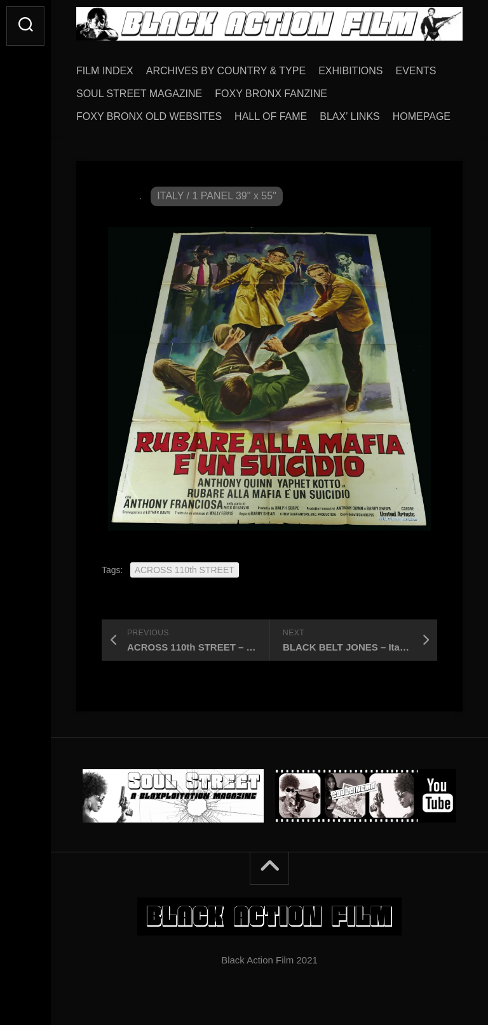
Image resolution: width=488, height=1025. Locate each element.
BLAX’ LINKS (350, 116)
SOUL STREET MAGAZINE (139, 93)
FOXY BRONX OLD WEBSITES (149, 116)
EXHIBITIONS (350, 70)
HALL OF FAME (270, 116)
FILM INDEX (104, 70)
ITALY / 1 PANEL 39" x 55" (216, 195)
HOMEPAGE (422, 116)
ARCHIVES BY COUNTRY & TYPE (226, 70)
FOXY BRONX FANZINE (271, 93)
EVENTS (416, 70)
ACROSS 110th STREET (184, 570)
